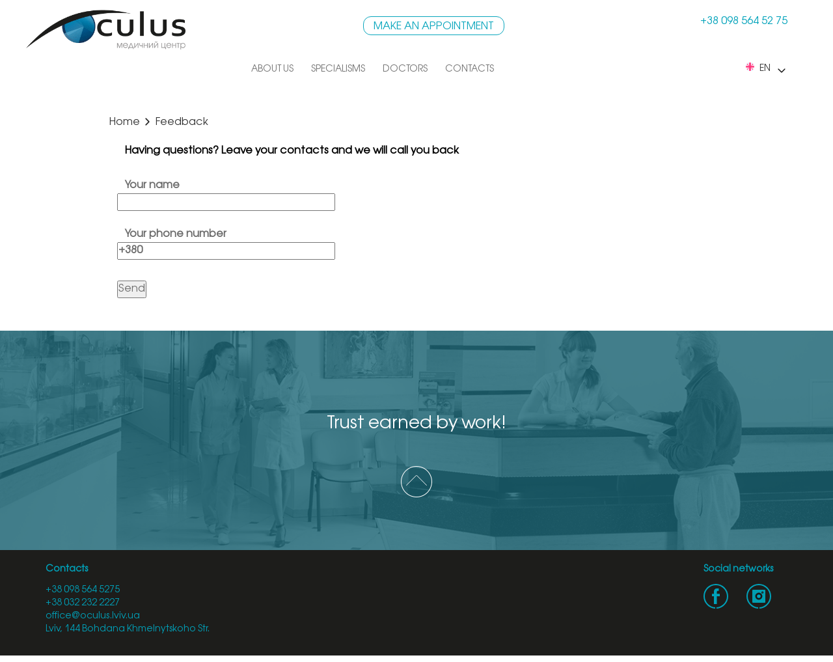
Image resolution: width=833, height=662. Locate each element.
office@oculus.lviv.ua (93, 616)
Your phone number (226, 242)
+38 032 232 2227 (83, 603)
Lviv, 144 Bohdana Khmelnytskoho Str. (128, 629)
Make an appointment (434, 26)
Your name (226, 193)
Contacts (469, 69)
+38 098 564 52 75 (743, 21)
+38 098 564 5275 (83, 590)
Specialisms (338, 69)
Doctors (405, 69)
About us (272, 69)
